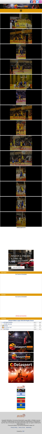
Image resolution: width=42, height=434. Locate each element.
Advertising (28, 427)
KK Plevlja (6, 329)
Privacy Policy (14, 427)
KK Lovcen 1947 (8, 327)
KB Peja (6, 325)
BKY (23, 431)
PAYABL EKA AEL (8, 324)
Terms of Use (21, 427)
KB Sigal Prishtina (8, 322)
